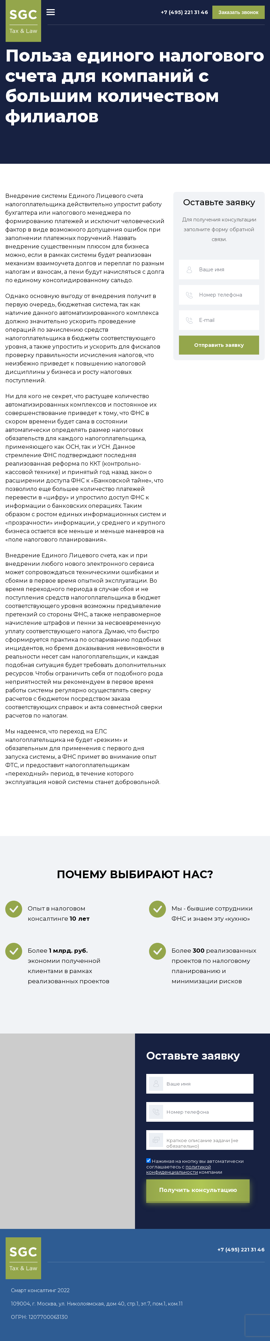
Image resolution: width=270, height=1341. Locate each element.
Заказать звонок (238, 12)
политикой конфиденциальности (178, 1169)
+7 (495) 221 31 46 (184, 12)
